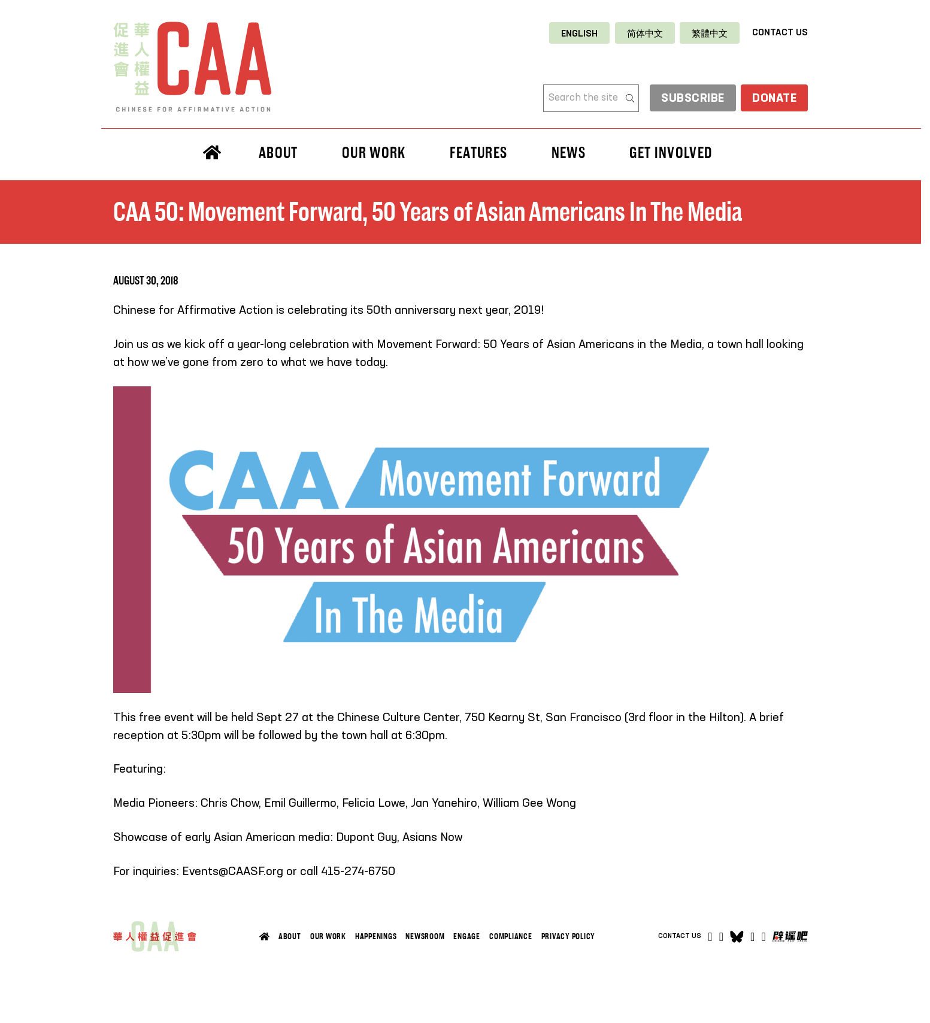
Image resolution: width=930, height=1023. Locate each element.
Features (479, 152)
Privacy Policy (568, 936)
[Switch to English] (579, 33)
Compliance (510, 936)
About (278, 152)
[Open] (764, 937)
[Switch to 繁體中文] (710, 33)
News (569, 152)
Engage (466, 936)
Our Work (374, 152)
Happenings (376, 936)
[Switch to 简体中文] (645, 33)
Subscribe (686, 99)
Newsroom (424, 936)
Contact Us (780, 32)
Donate (772, 99)
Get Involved (670, 152)
